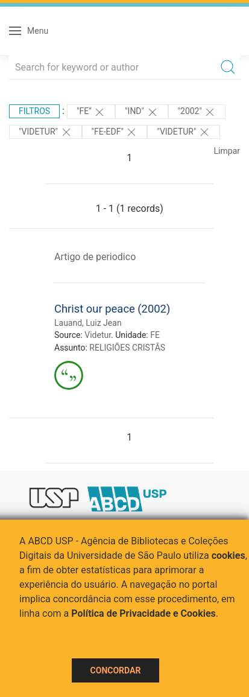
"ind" (141, 112)
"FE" (91, 112)
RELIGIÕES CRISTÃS (127, 347)
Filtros (34, 111)
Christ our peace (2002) (112, 308)
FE (155, 335)
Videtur (97, 335)
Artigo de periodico (95, 257)
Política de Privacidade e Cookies (143, 613)
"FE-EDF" (115, 132)
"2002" (197, 112)
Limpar (227, 151)
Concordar (115, 670)
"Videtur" (45, 132)
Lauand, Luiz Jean (88, 323)
